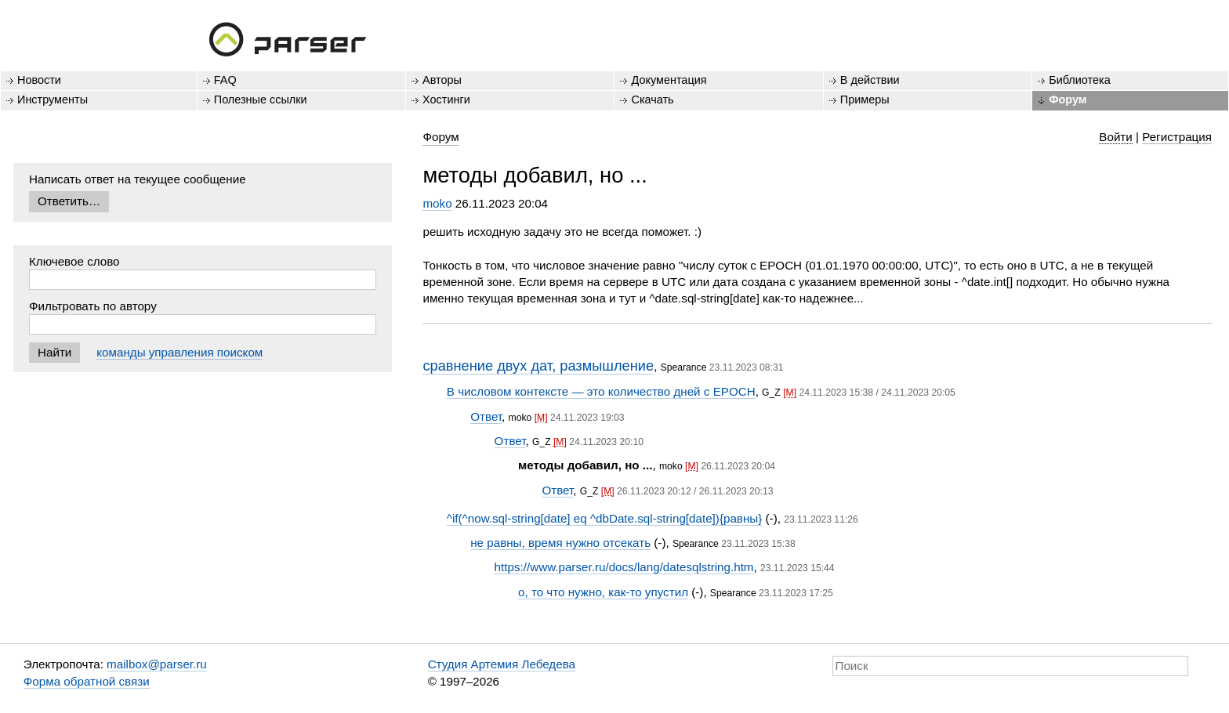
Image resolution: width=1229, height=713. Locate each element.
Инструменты (52, 99)
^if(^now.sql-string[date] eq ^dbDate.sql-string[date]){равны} (604, 518)
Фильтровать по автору (93, 306)
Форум (1067, 99)
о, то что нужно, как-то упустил (603, 592)
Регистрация (1177, 136)
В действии (870, 80)
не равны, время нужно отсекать (560, 542)
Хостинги (446, 99)
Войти (1116, 136)
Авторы (442, 80)
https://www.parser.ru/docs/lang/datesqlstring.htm (624, 567)
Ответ (486, 416)
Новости (39, 80)
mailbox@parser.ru (157, 664)
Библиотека (1080, 80)
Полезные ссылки (260, 99)
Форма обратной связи (87, 681)
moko (436, 203)
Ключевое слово (74, 261)
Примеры (865, 99)
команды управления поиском (179, 352)
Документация (668, 80)
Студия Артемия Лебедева (501, 664)
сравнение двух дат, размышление (538, 365)
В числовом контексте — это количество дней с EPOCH (601, 391)
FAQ (225, 80)
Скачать (652, 99)
